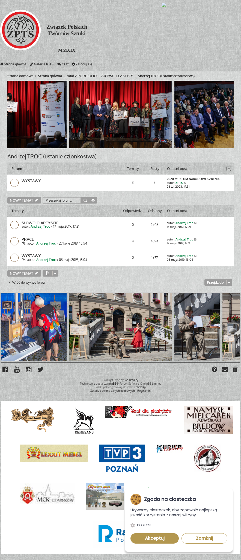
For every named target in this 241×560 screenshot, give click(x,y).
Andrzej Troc (40, 227)
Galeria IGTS (41, 65)
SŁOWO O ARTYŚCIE (40, 222)
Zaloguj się (82, 65)
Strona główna (13, 65)
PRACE (28, 239)
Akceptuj (155, 538)
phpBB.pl (141, 387)
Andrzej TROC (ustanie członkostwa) (52, 156)
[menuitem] (235, 370)
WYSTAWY (31, 180)
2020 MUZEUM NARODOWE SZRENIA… (194, 179)
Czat (63, 65)
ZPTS (179, 183)
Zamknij (204, 538)
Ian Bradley (131, 380)
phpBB (112, 383)
